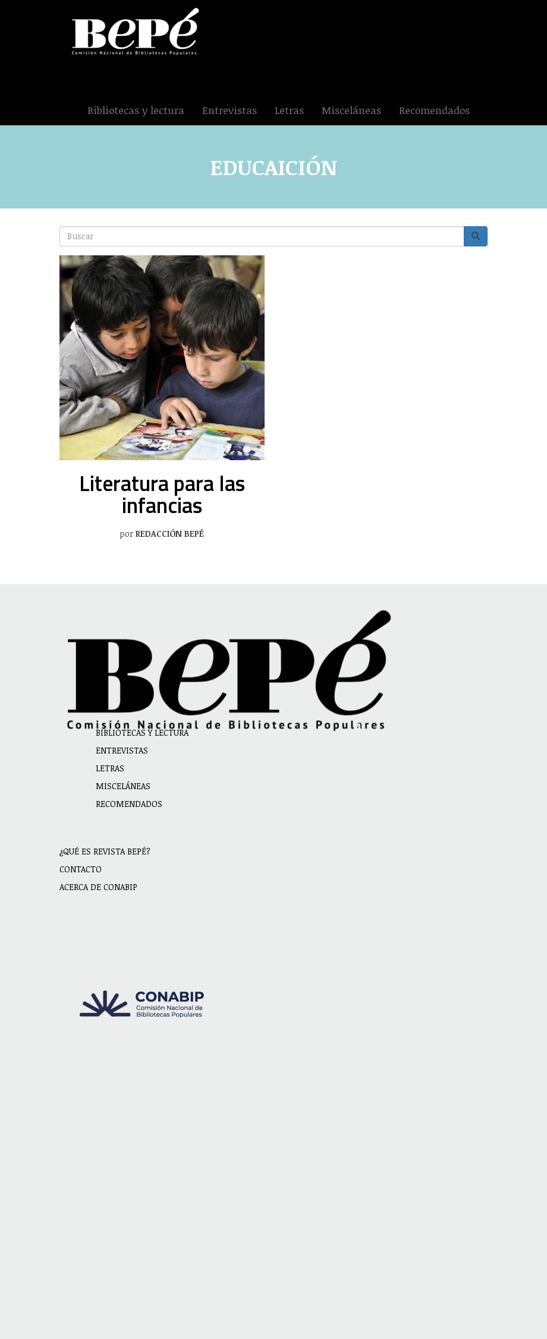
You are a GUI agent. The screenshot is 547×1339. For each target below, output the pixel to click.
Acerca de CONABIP (98, 886)
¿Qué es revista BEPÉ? (104, 851)
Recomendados (434, 110)
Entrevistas (229, 110)
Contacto (80, 869)
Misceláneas (351, 110)
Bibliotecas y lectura (135, 110)
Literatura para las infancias (162, 494)
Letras (289, 110)
